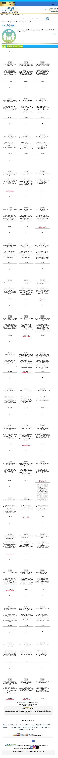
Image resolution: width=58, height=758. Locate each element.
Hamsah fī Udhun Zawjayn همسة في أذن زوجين (26, 210)
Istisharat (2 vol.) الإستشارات (10, 354)
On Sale (21, 46)
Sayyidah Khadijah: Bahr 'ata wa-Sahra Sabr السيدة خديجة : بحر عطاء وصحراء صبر (9, 609)
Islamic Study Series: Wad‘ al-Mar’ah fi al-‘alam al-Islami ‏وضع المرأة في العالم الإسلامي (42, 319)
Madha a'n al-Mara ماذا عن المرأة (26, 390)
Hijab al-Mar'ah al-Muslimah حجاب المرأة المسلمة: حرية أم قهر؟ (26, 246)
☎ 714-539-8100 (28, 720)
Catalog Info (29, 729)
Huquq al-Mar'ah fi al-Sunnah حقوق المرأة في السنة (26, 282)
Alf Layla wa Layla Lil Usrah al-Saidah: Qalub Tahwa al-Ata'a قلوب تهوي (42, 65)
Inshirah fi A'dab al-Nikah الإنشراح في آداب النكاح (26, 319)
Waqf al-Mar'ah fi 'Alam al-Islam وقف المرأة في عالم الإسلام (42, 682)
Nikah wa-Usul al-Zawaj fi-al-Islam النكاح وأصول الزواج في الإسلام (26, 536)
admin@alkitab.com (32, 704)
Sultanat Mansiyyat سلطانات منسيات (42, 608)
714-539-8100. (29, 705)
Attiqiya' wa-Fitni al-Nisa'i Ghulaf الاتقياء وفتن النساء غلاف (10, 137)
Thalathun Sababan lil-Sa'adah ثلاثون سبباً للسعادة (26, 645)
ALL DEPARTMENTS (16, 14)
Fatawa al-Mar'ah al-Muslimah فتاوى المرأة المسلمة (26, 173)
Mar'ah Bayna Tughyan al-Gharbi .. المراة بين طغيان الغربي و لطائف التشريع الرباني (42, 428)
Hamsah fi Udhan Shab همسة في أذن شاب (10, 210)
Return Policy (40, 724)
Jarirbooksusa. (45, 745)
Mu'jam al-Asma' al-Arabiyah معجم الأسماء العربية (26, 500)
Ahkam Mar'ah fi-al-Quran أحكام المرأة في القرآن (10, 65)
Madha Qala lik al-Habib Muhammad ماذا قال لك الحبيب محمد (42, 391)
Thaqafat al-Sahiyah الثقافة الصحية (42, 644)
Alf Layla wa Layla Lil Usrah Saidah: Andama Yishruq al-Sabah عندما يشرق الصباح (10, 101)
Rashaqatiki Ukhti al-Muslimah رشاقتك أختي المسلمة (26, 573)
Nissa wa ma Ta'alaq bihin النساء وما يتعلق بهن (42, 536)
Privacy (24, 727)
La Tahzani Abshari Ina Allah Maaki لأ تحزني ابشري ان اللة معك (10, 391)
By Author (9, 46)
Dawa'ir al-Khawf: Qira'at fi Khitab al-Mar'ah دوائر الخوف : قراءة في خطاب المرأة (26, 138)
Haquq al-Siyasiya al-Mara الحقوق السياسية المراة (42, 210)
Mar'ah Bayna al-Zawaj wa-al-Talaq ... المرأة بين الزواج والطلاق (26, 428)
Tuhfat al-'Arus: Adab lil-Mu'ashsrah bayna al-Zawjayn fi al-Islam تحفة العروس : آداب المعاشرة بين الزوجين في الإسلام (10, 683)
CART (54, 4)
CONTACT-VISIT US (5, 14)
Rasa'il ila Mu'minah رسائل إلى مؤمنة (10, 572)
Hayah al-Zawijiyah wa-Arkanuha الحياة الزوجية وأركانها (9, 246)
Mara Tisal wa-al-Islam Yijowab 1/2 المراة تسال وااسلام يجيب (9, 464)
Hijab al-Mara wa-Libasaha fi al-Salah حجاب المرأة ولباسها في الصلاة (42, 246)
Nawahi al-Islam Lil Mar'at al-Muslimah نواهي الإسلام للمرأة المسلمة (42, 500)
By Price (15, 46)
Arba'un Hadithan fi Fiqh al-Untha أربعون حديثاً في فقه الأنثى (26, 101)
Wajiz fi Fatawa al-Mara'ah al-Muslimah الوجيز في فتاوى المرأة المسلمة (26, 682)
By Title (4, 46)
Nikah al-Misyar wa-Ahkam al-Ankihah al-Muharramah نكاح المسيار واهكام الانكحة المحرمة (10, 537)
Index (32, 724)
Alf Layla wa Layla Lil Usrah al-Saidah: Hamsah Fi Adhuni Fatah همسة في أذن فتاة (26, 65)
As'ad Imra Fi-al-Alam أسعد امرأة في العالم (42, 101)
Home (2, 21)
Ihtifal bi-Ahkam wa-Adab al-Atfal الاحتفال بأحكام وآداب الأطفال (42, 282)
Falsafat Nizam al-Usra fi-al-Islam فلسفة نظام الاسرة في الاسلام (42, 137)
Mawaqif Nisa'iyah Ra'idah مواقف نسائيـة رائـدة (42, 464)
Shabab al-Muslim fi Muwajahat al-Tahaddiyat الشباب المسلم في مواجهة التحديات (26, 609)
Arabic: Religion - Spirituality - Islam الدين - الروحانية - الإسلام (18, 21)
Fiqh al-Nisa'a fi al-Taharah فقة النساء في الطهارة (42, 173)
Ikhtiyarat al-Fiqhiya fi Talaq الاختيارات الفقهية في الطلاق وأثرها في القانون (10, 319)
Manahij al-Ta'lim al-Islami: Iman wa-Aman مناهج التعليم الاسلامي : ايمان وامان (10, 428)
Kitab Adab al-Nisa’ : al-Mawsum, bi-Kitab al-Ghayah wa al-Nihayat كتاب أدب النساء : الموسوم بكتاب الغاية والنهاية (42, 355)
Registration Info (33, 727)
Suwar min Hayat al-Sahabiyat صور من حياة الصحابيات (10, 645)
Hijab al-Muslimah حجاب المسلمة (10, 282)
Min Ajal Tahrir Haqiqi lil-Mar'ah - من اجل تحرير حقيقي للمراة (10, 500)
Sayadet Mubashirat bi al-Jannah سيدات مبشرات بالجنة (42, 573)
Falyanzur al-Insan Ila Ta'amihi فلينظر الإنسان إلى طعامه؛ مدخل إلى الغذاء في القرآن (10, 174)
